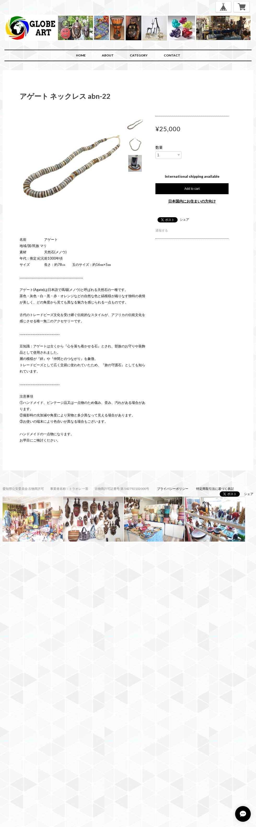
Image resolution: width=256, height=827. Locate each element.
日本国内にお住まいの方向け (192, 201)
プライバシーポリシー (172, 489)
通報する (161, 230)
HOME (81, 55)
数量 (159, 147)
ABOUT (108, 55)
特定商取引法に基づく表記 (215, 489)
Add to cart (192, 189)
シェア (184, 219)
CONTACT (172, 55)
